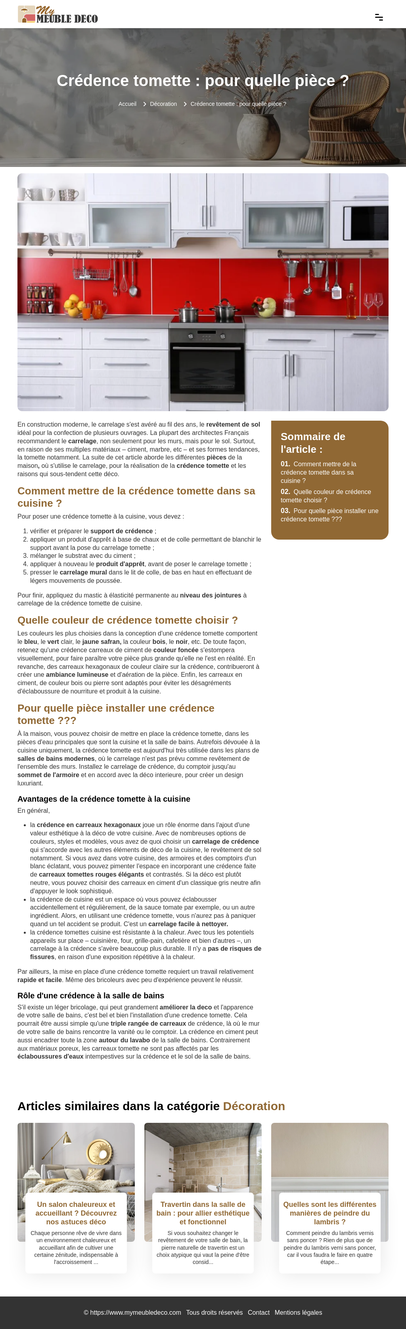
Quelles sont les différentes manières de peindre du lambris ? (329, 1213)
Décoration (163, 104)
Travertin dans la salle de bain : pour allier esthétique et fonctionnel (202, 1213)
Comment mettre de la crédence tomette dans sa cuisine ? (318, 472)
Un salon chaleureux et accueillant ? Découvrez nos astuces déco (76, 1213)
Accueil (127, 104)
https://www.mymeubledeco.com (135, 1312)
